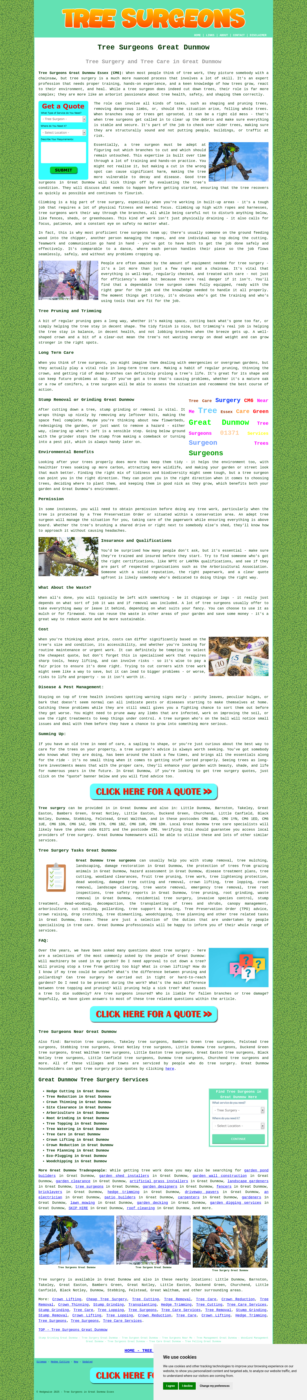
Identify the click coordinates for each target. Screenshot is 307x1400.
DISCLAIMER (258, 35)
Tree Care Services (246, 1305)
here (169, 1069)
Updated (87, 1362)
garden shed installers (124, 1176)
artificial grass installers (159, 1181)
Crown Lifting (66, 1299)
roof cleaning (141, 1208)
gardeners (251, 1197)
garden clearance (73, 1181)
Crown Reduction (238, 1299)
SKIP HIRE (78, 1208)
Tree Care (206, 1299)
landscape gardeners (248, 1181)
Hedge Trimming (176, 1305)
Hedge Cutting (60, 1362)
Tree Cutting (145, 1299)
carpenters (188, 1197)
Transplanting (142, 1305)
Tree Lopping (111, 1310)
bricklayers (50, 1192)
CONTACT (239, 35)
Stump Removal (52, 1315)
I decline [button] (187, 1385)
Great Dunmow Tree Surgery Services (93, 1080)
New (76, 1362)
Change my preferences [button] (214, 1385)
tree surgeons (244, 1058)
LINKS (210, 35)
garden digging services (235, 1203)
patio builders (120, 1197)
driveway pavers (202, 1192)
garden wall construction (220, 1176)
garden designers (160, 1187)
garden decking (152, 1203)
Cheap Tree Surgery (106, 1299)
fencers (224, 1187)
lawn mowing (82, 1203)
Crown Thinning (73, 1305)
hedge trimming (124, 1192)
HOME (197, 35)
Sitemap (41, 1362)
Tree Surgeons (142, 1310)
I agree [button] (170, 1385)
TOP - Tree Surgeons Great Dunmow (72, 1330)
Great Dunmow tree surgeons (106, 861)
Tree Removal (177, 1299)
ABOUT (224, 35)
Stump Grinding (108, 1305)
